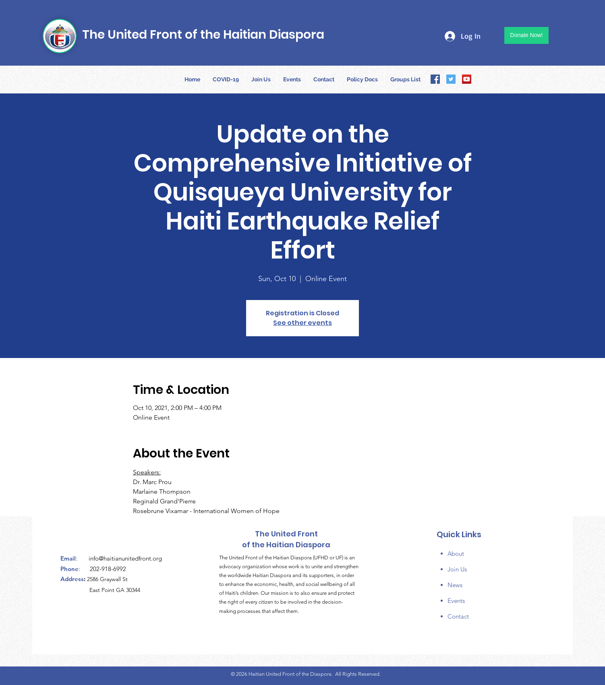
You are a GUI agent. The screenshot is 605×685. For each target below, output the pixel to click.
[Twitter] (451, 79)
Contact (458, 616)
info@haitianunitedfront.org (125, 558)
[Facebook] (435, 79)
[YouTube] (466, 79)
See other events (302, 322)
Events (456, 600)
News (455, 585)
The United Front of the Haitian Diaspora (203, 34)
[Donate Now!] (526, 35)
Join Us (457, 569)
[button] (362, 79)
